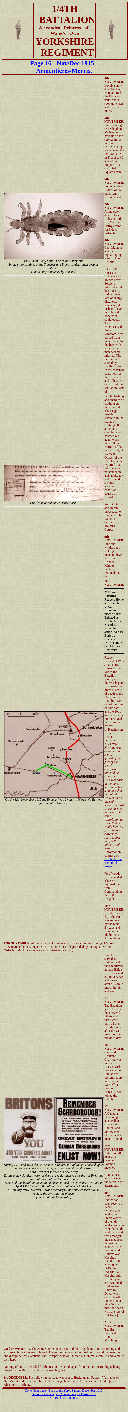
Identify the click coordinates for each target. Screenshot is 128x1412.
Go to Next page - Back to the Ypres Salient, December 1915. (64, 1390)
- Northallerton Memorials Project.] (113, 861)
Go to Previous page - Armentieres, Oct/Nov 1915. (64, 1394)
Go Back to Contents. (64, 1397)
